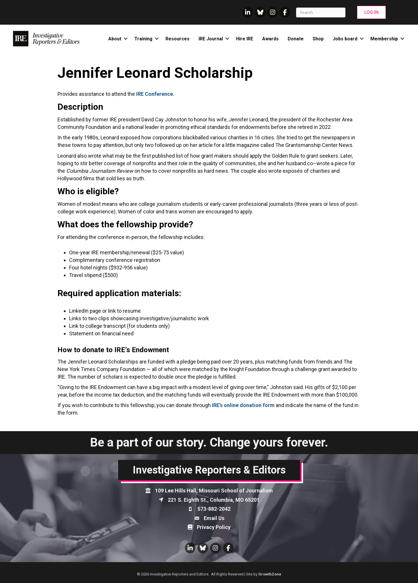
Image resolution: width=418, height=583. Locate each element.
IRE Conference (154, 94)
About (114, 39)
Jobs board (345, 39)
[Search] (320, 12)
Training (143, 39)
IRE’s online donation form (243, 405)
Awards (270, 39)
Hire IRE (244, 39)
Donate (296, 39)
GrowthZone (269, 574)
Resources (177, 39)
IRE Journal (211, 39)
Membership (384, 39)
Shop (318, 39)
